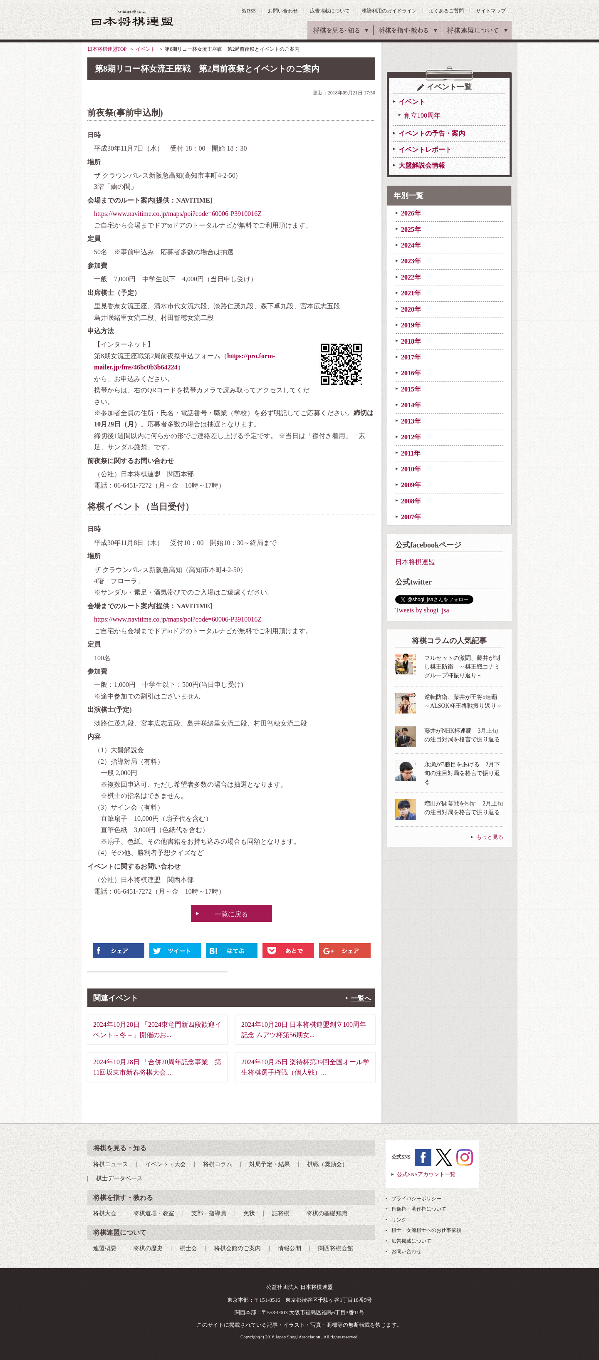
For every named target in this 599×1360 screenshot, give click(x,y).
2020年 (411, 309)
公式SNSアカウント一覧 (426, 1174)
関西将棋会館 (335, 1248)
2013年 (411, 421)
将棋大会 (104, 1213)
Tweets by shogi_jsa (422, 610)
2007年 (411, 516)
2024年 (411, 245)
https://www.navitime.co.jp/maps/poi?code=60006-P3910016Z (178, 213)
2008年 (411, 501)
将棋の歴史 (148, 1248)
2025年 (411, 229)
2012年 (411, 437)
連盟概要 (104, 1248)
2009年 (411, 484)
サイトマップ (491, 11)
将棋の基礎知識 (327, 1213)
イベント (146, 49)
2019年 (411, 325)
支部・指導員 (208, 1213)
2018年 (411, 341)
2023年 (411, 261)
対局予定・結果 (269, 1164)
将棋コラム (217, 1164)
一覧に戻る (231, 914)
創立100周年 (422, 115)
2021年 (411, 293)
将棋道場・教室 (154, 1213)
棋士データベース (119, 1178)
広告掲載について (330, 11)
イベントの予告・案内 (432, 133)
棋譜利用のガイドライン (389, 11)
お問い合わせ (283, 11)
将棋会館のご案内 (237, 1248)
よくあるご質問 (446, 11)
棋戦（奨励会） (327, 1164)
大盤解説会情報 (422, 165)
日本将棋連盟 (415, 561)
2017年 (411, 357)
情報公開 (289, 1248)
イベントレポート (425, 149)
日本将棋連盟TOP (106, 49)
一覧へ (361, 998)
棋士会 (188, 1248)
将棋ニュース (110, 1164)
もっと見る (489, 837)
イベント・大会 (165, 1164)
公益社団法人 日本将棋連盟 (133, 18)
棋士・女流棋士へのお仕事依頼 (426, 1230)
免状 (249, 1213)
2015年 (411, 389)
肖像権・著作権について (418, 1209)
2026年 (411, 213)
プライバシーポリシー (416, 1198)
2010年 (411, 469)
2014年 (411, 405)
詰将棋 (281, 1213)
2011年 (411, 453)
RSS (251, 11)
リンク (398, 1220)
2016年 (411, 373)
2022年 (411, 277)
